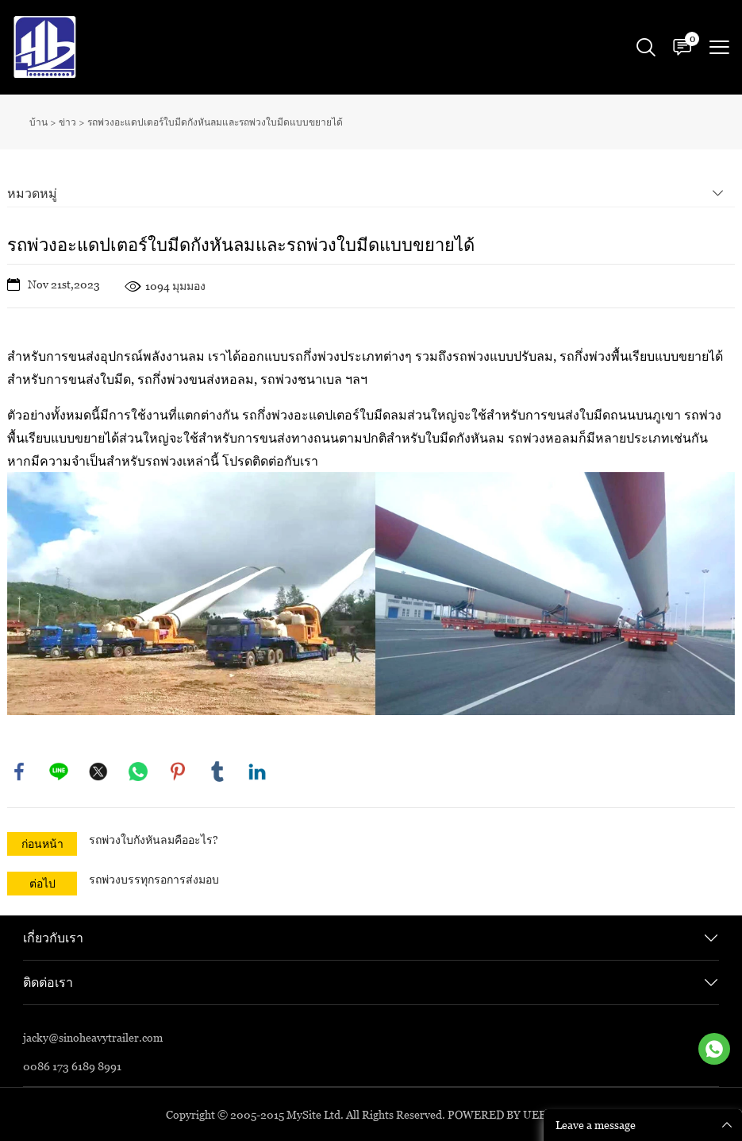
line (59, 771)
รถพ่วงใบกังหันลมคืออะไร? (153, 839)
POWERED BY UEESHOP (512, 1114)
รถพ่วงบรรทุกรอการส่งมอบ (154, 879)
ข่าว (67, 122)
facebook (19, 771)
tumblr (217, 771)
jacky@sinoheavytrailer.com (93, 1037)
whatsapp (138, 771)
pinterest (178, 771)
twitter (98, 771)
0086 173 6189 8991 (72, 1066)
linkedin (257, 771)
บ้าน (38, 122)
